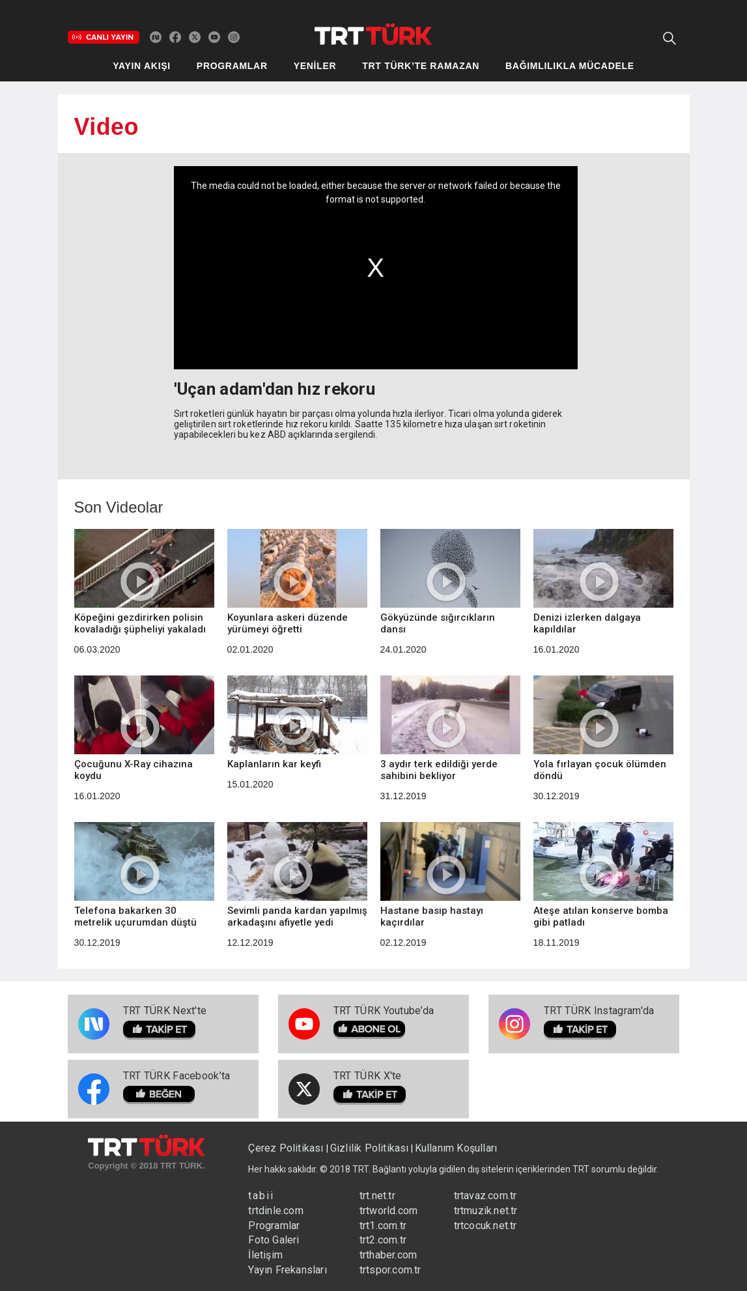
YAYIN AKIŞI (142, 66)
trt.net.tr (377, 1195)
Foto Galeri (273, 1240)
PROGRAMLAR (232, 66)
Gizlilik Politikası (369, 1148)
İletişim (265, 1255)
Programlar (274, 1225)
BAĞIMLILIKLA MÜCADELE (569, 66)
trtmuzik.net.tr (486, 1210)
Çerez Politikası (287, 1148)
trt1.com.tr (382, 1225)
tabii (261, 1195)
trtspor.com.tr (390, 1270)
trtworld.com (388, 1210)
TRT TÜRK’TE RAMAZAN (420, 66)
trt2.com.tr (382, 1240)
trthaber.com (388, 1255)
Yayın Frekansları (287, 1270)
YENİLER (315, 66)
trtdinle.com (275, 1210)
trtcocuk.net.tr (485, 1225)
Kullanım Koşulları (456, 1148)
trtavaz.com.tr (485, 1195)
